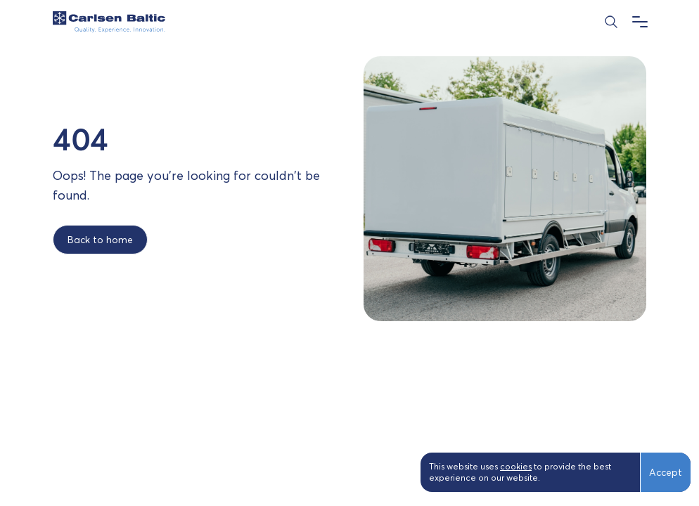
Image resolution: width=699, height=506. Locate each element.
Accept (665, 472)
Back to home (100, 239)
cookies (516, 466)
